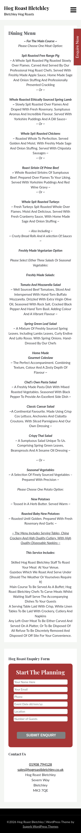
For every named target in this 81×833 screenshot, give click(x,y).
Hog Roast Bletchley (26, 8)
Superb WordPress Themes (40, 826)
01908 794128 (40, 764)
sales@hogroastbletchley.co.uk (40, 769)
